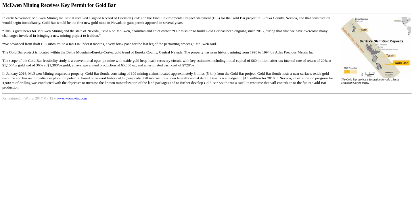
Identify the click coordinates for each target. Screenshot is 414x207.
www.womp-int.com (71, 98)
